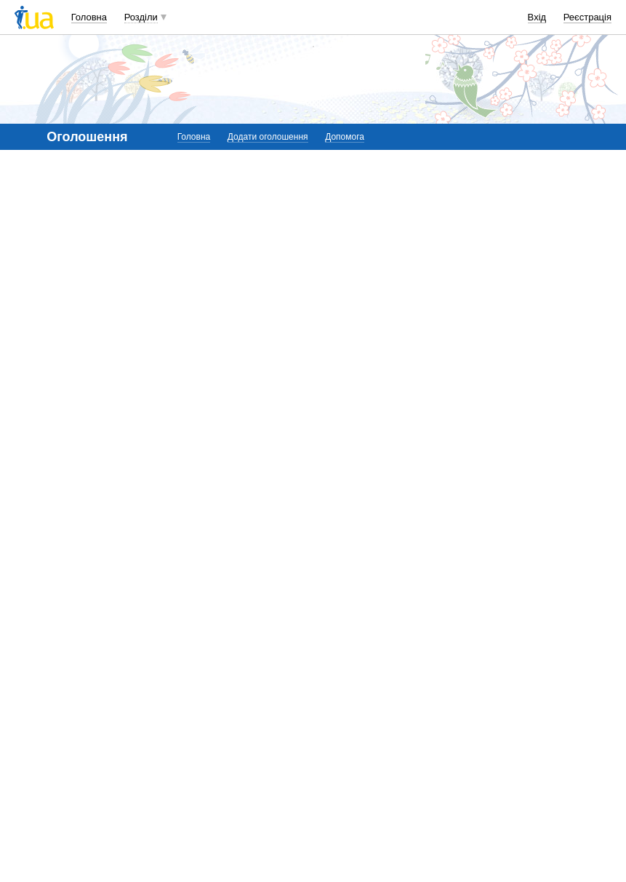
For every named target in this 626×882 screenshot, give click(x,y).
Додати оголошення (268, 137)
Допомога (344, 137)
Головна (89, 17)
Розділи (141, 17)
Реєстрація (587, 17)
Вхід (537, 17)
